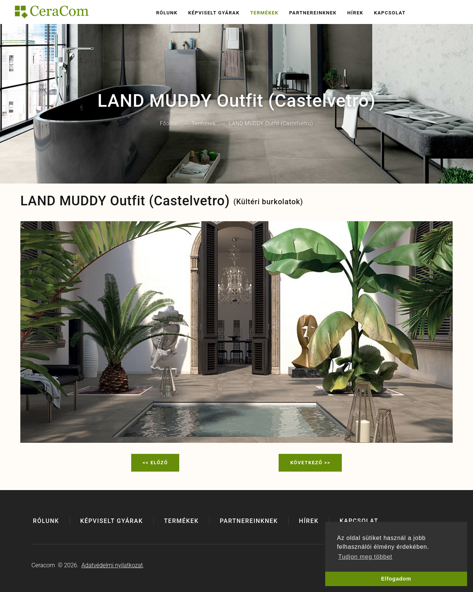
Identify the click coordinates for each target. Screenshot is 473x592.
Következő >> (310, 462)
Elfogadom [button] (396, 579)
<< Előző (155, 462)
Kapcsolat (390, 13)
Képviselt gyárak (213, 13)
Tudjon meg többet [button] (365, 557)
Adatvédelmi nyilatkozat (112, 565)
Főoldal (169, 124)
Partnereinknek (312, 13)
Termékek (264, 13)
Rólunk (166, 13)
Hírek (355, 13)
